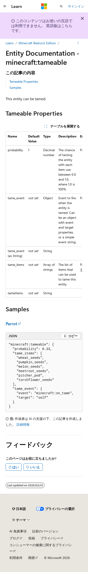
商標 (31, 557)
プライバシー (50, 538)
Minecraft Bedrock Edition (37, 43)
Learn (10, 43)
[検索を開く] (61, 6)
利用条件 (16, 557)
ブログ (14, 538)
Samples (15, 87)
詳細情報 (23, 424)
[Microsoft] (44, 6)
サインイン (76, 6)
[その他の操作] (78, 43)
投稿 (31, 538)
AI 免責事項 (18, 531)
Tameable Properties (23, 81)
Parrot (11, 323)
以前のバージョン (45, 531)
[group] (44, 215)
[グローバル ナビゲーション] (4, 6)
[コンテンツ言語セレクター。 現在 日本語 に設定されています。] (19, 509)
